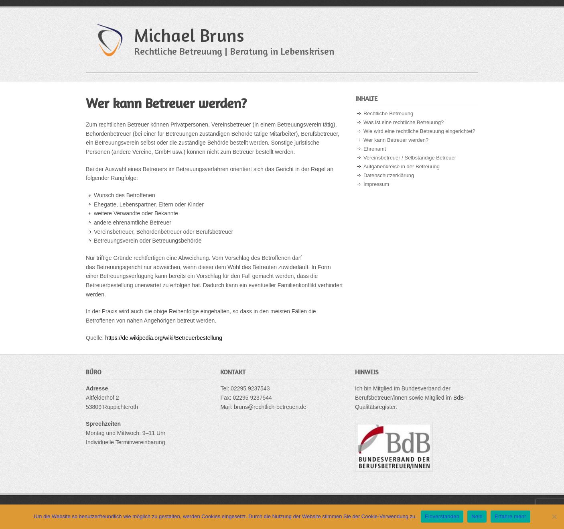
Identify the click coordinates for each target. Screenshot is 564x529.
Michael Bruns (189, 35)
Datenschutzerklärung (388, 175)
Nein (477, 516)
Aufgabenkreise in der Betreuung (401, 166)
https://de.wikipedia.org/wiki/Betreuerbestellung (163, 338)
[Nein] (554, 517)
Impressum (376, 184)
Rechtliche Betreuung (388, 113)
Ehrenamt (374, 149)
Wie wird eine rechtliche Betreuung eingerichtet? (419, 131)
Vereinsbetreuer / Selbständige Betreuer (409, 158)
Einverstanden (442, 516)
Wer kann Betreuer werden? (395, 140)
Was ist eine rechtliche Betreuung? (403, 122)
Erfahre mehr (510, 516)
